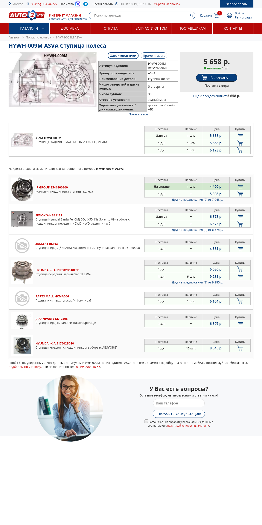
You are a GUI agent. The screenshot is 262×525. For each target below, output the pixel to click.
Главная (15, 37)
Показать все (138, 114)
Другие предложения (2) (197, 199)
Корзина (206, 15)
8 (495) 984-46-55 (44, 4)
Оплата (110, 28)
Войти (239, 13)
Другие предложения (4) (197, 230)
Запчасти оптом (151, 28)
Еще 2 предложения (216, 96)
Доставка (70, 28)
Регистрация (244, 17)
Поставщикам (192, 28)
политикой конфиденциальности (188, 425)
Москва (17, 4)
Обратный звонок (167, 4)
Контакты (233, 28)
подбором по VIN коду (25, 367)
